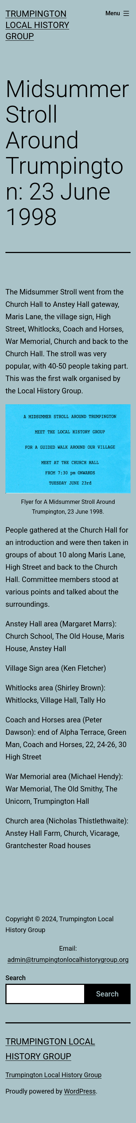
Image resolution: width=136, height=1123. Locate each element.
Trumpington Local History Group (37, 25)
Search (15, 978)
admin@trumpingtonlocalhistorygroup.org (67, 959)
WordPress (80, 1091)
